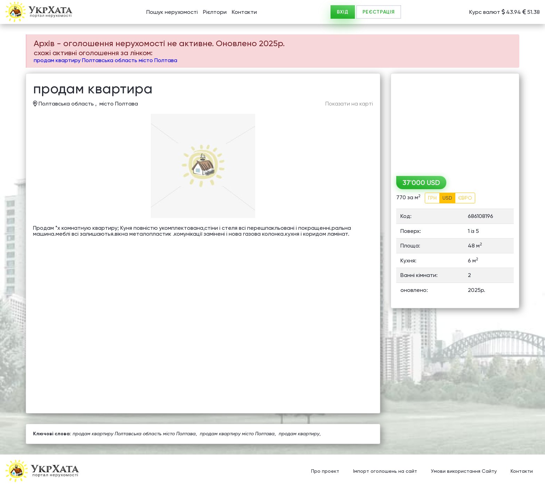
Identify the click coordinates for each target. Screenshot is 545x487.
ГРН (432, 198)
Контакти (244, 12)
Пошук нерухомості (172, 12)
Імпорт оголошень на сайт (385, 471)
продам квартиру (299, 433)
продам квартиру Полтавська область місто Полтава (105, 60)
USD (447, 198)
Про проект (325, 471)
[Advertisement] (455, 122)
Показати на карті (349, 104)
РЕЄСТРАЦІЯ (379, 12)
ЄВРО (465, 198)
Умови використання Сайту (464, 471)
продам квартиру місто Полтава (237, 433)
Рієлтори (215, 12)
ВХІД (343, 12)
